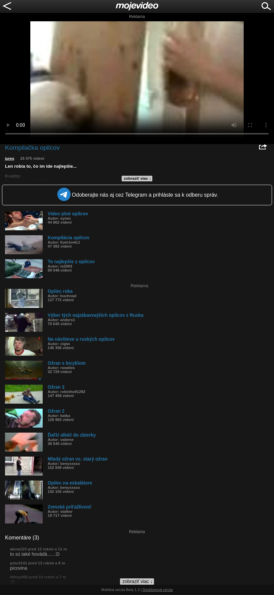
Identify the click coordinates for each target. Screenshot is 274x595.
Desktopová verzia (158, 590)
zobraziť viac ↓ (137, 178)
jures (9, 158)
